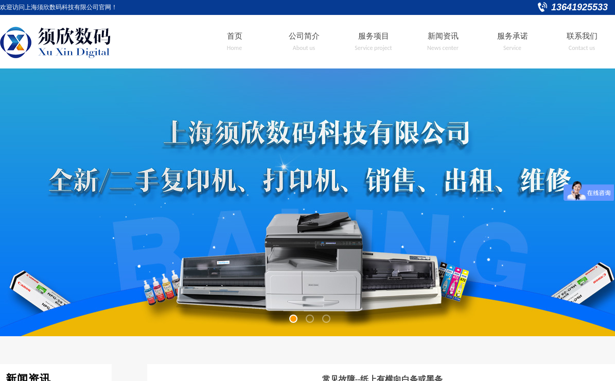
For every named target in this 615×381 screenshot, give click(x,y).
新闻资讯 (443, 36)
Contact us (582, 47)
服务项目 (373, 36)
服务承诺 (512, 36)
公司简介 (304, 36)
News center (443, 47)
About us (304, 47)
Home (234, 47)
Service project (373, 47)
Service (512, 47)
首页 (234, 36)
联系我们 (582, 36)
